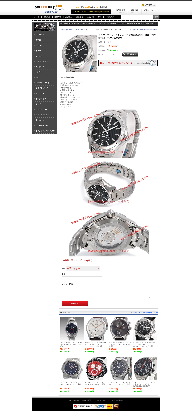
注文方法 (57, 17)
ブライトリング (42, 88)
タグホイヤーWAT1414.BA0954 (145, 30)
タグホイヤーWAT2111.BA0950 (72, 30)
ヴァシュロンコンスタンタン (44, 132)
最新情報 (79, 17)
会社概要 (46, 17)
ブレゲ (38, 104)
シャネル (39, 56)
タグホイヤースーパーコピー (146, 312)
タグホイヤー (41, 120)
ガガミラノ (40, 93)
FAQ (99, 17)
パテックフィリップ (43, 83)
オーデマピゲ (41, 99)
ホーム (36, 17)
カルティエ (40, 67)
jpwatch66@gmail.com (142, 63)
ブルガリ (39, 45)
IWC (37, 77)
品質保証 (68, 17)
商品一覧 (90, 17)
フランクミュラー (42, 61)
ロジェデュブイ (42, 109)
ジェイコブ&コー (42, 115)
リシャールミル (42, 125)
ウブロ (38, 40)
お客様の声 (109, 17)
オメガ (38, 51)
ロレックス (40, 35)
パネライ (39, 72)
